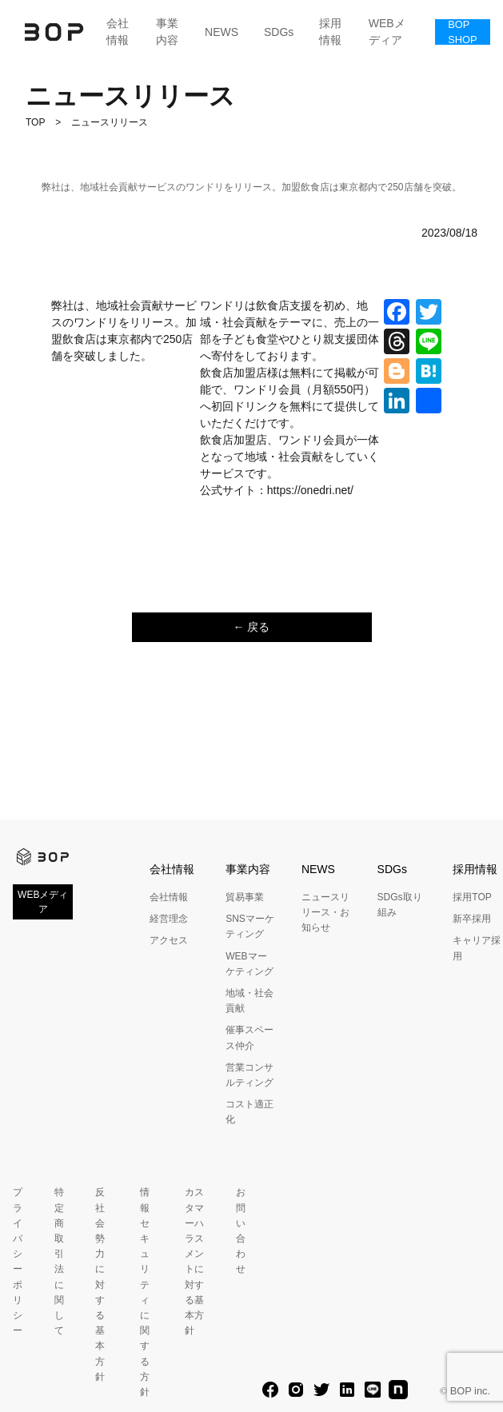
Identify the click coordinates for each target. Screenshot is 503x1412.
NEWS (221, 32)
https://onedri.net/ (310, 490)
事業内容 (167, 32)
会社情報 (117, 32)
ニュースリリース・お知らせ (325, 912)
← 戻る (252, 626)
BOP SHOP (462, 32)
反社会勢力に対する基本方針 (100, 1284)
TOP (35, 122)
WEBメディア (387, 32)
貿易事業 (245, 897)
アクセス (169, 940)
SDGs (278, 32)
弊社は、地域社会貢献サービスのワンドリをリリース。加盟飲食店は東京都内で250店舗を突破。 (251, 187)
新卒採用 (472, 918)
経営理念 (169, 918)
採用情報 (330, 32)
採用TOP (472, 897)
